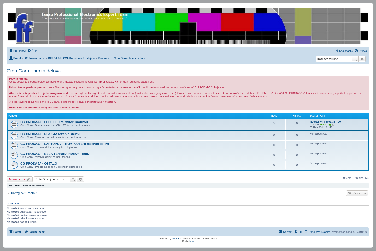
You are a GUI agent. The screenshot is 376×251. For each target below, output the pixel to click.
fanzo (192, 241)
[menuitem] (32, 51)
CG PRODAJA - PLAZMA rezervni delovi (50, 134)
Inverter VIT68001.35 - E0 (325, 121)
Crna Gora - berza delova (34, 70)
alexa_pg (325, 124)
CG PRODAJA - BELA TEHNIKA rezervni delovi (55, 153)
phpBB (175, 238)
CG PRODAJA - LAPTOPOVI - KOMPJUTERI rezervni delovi (64, 144)
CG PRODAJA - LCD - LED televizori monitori (54, 122)
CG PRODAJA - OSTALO (38, 163)
